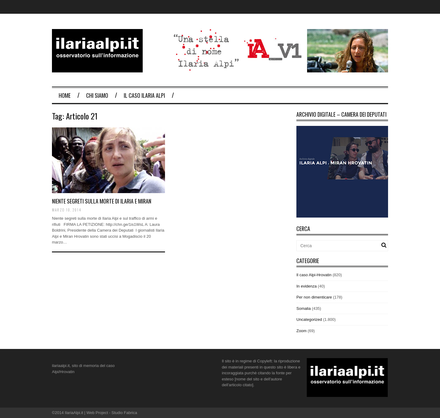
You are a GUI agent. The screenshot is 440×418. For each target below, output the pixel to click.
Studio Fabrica (124, 412)
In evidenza (306, 286)
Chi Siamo (97, 95)
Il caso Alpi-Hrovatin (314, 275)
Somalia (303, 308)
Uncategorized (309, 319)
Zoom (301, 330)
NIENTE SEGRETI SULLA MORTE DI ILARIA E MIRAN (101, 201)
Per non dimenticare (314, 297)
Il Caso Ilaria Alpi (144, 95)
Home (65, 95)
